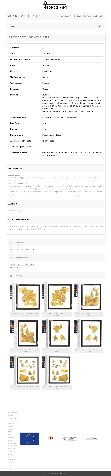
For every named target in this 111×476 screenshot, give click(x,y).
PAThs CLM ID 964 (18, 267)
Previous (12, 26)
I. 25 (73, 111)
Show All (68, 16)
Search (80, 16)
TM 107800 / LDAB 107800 (22, 264)
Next (100, 26)
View (15, 250)
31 (43, 59)
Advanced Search (94, 16)
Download (29, 250)
